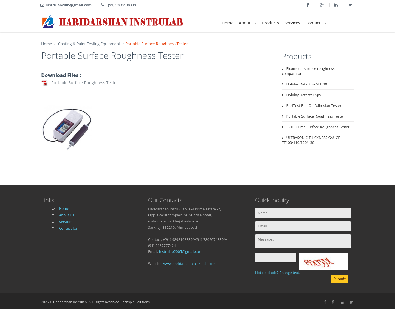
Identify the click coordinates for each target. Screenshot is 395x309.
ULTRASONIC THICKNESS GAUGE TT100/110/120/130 (311, 140)
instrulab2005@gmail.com (180, 251)
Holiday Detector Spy (303, 94)
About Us (247, 22)
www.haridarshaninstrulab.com (189, 263)
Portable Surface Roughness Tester (79, 83)
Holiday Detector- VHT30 (306, 84)
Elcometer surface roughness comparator (308, 71)
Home (227, 22)
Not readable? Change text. (277, 272)
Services (292, 22)
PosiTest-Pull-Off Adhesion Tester (314, 105)
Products (270, 22)
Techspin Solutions (135, 302)
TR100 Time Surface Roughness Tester (318, 126)
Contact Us (316, 22)
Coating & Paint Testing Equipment (88, 43)
